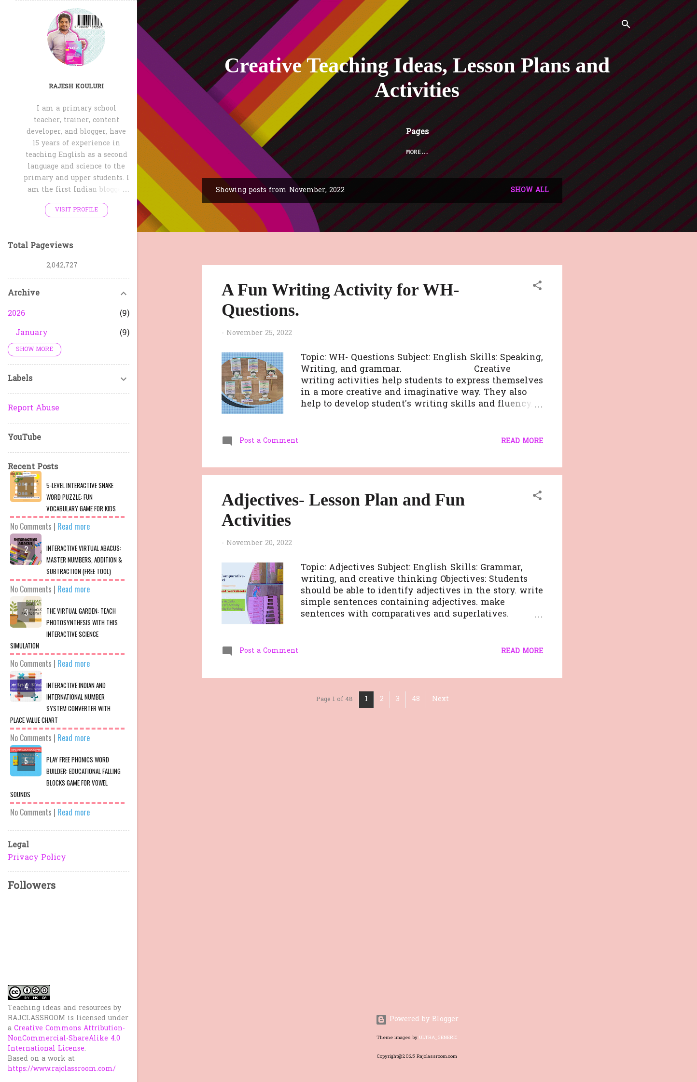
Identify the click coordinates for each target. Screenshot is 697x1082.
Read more (522, 441)
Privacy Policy (37, 858)
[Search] (626, 26)
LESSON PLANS (304, 152)
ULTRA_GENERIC (438, 1037)
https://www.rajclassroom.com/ (62, 1069)
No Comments (31, 526)
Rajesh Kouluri (76, 87)
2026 (16, 314)
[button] (537, 287)
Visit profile (76, 210)
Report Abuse (33, 408)
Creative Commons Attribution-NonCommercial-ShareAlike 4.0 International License (66, 1039)
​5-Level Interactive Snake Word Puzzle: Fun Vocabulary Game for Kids (81, 496)
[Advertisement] (633, 323)
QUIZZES (490, 152)
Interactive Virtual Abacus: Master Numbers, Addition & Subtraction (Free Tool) (84, 559)
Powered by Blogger (417, 1019)
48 (416, 699)
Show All (530, 190)
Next (440, 699)
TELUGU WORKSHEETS (378, 152)
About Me (537, 152)
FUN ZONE (444, 152)
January (31, 333)
